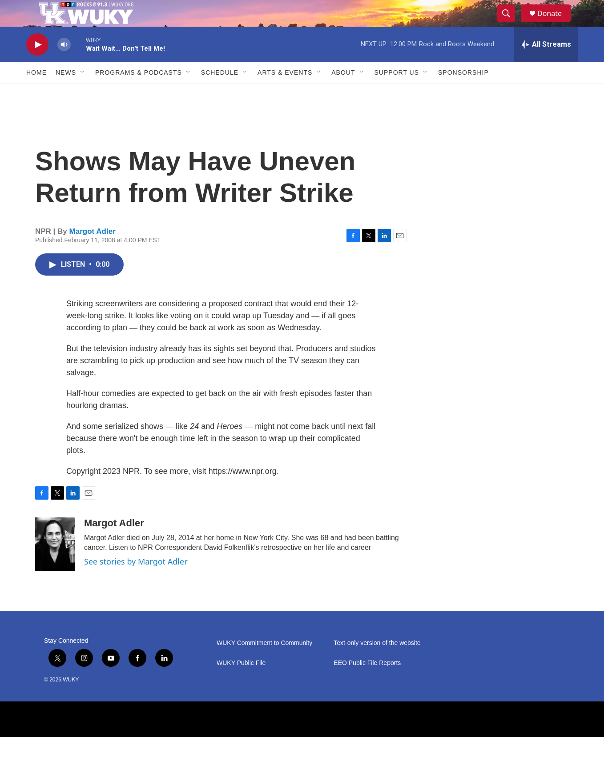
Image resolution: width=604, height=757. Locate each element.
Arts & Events (285, 92)
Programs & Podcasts (138, 92)
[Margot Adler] (55, 564)
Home (36, 92)
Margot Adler (92, 251)
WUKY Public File (241, 683)
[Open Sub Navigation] (82, 92)
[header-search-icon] (510, 23)
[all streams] (546, 64)
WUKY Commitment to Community (264, 663)
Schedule (219, 92)
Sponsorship (463, 92)
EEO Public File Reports (367, 683)
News (66, 92)
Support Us (396, 92)
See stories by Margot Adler (136, 581)
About (343, 92)
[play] (37, 65)
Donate (555, 23)
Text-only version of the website (377, 663)
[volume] (64, 65)
